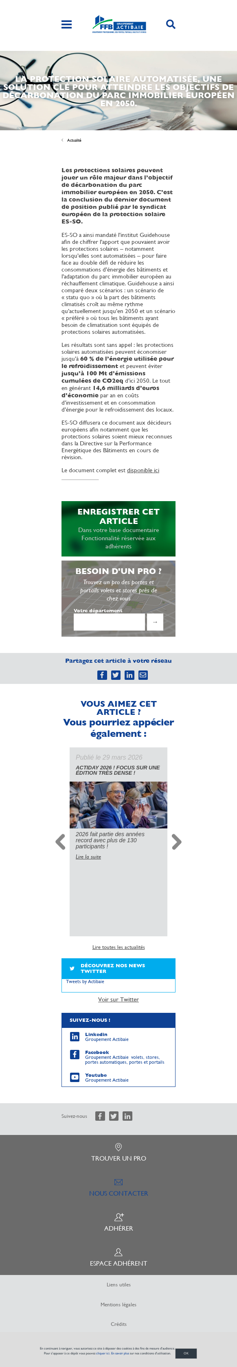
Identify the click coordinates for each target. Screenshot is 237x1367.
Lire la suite (88, 850)
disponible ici (143, 470)
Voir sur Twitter (118, 992)
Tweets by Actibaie (85, 974)
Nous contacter (118, 1180)
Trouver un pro (118, 1145)
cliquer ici (103, 1353)
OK (186, 1353)
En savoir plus (120, 1353)
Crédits (119, 1317)
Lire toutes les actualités (118, 940)
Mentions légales (118, 1298)
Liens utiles (119, 1278)
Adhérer (118, 1215)
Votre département (98, 611)
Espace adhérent (118, 1250)
